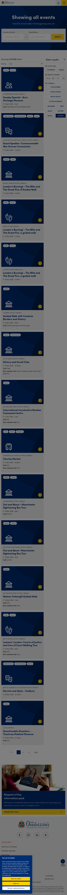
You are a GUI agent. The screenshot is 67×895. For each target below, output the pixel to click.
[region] (16, 874)
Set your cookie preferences (16, 888)
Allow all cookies (16, 878)
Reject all (16, 883)
